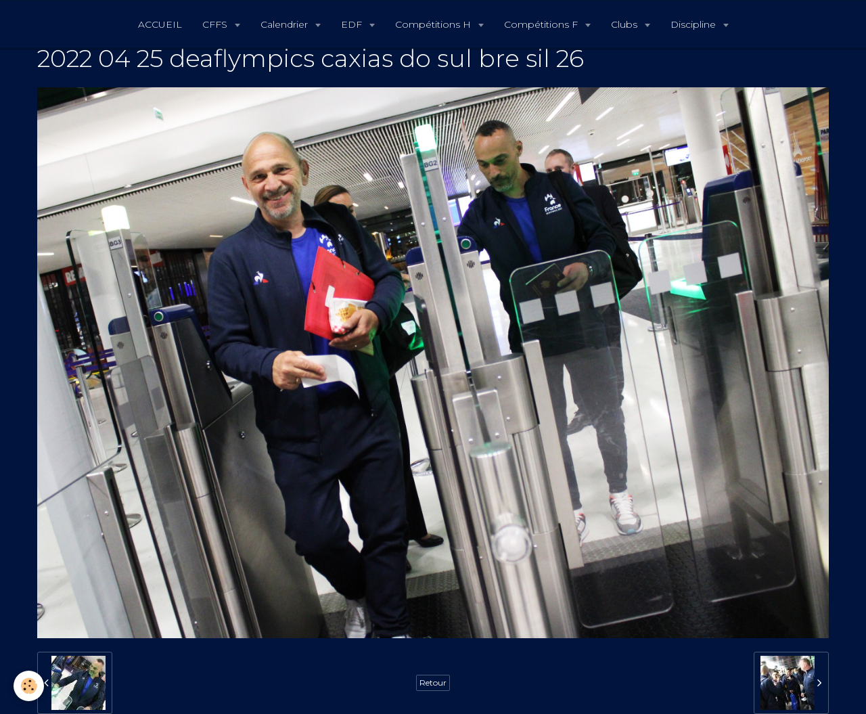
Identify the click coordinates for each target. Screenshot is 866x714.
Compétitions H (434, 24)
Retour (433, 682)
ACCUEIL (160, 24)
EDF (353, 24)
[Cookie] (29, 686)
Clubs (625, 24)
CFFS (216, 24)
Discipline (694, 24)
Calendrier (285, 24)
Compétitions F (542, 24)
